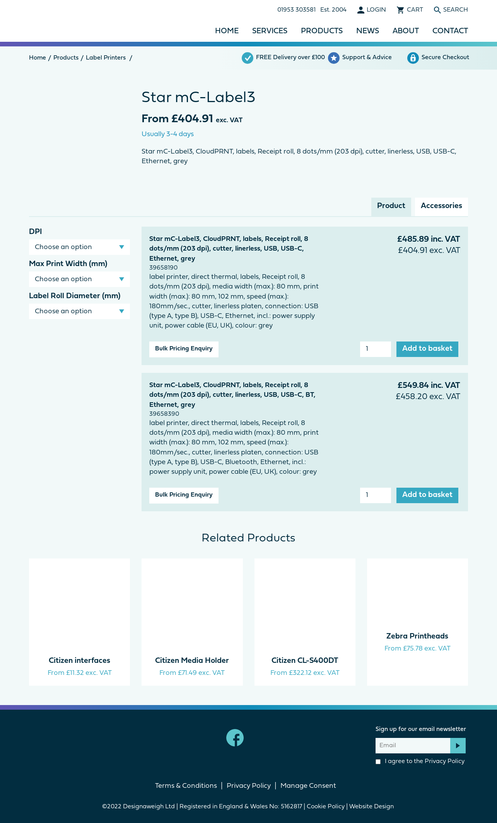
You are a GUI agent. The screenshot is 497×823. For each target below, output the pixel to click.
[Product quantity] (375, 349)
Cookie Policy (326, 807)
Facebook (235, 737)
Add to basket (427, 349)
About (406, 31)
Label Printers (106, 58)
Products (322, 31)
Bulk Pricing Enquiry (184, 349)
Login (376, 10)
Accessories (441, 206)
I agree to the (420, 761)
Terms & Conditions (186, 786)
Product (391, 206)
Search (455, 10)
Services (269, 31)
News (367, 31)
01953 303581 (296, 10)
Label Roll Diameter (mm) (74, 296)
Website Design (372, 807)
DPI (35, 232)
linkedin (261, 737)
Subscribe (458, 745)
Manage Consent (308, 786)
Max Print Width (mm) (68, 264)
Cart (415, 10)
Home (227, 31)
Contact (450, 31)
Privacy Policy (445, 761)
